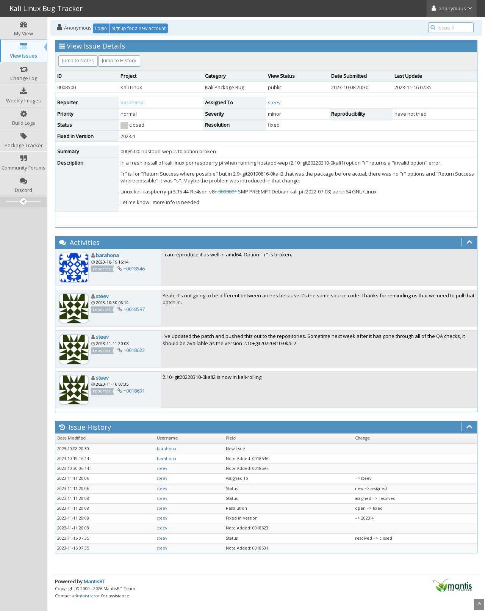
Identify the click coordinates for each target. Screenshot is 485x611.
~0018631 (134, 390)
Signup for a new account (139, 28)
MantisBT (94, 581)
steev (274, 102)
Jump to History (119, 60)
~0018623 (134, 350)
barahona (132, 102)
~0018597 (134, 309)
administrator (86, 595)
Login (101, 28)
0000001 (227, 191)
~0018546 (134, 268)
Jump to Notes (78, 60)
